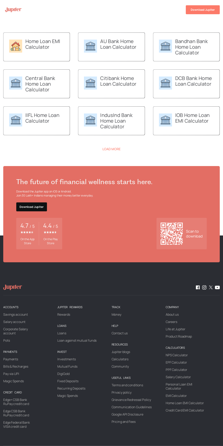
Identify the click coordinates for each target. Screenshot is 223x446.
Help (171, 10)
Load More (111, 149)
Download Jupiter (203, 10)
